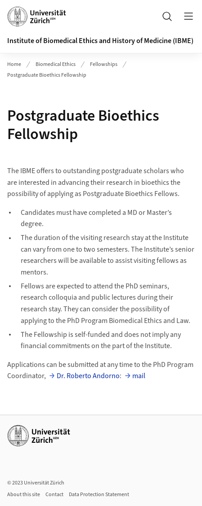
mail (138, 376)
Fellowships (103, 64)
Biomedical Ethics (56, 64)
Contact (54, 494)
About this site (23, 494)
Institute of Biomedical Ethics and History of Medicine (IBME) (100, 41)
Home (14, 64)
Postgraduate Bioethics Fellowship (46, 75)
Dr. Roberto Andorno (88, 376)
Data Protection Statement (99, 494)
